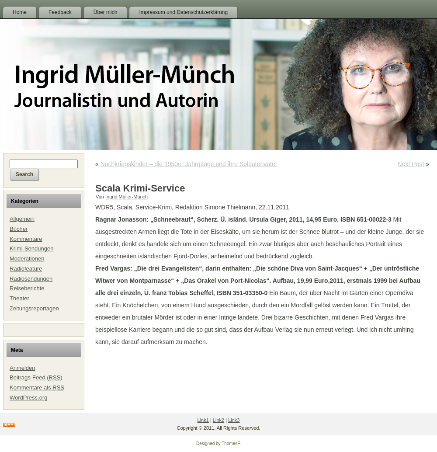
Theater (19, 298)
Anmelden (22, 368)
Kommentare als (37, 387)
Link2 (218, 420)
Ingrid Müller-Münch (126, 196)
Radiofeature (26, 268)
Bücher (19, 229)
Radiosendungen (31, 278)
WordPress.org (28, 397)
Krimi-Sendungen (31, 248)
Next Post (411, 163)
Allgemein (22, 219)
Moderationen (27, 258)
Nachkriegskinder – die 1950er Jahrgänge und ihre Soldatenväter (189, 163)
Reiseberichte (27, 288)
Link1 (203, 420)
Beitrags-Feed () (36, 377)
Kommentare (26, 239)
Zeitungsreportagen (34, 308)
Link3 (233, 420)
